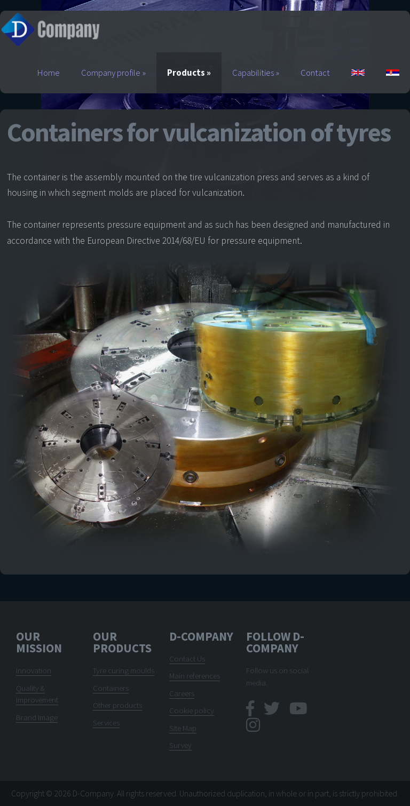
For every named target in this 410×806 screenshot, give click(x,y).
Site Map (182, 728)
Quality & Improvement (37, 694)
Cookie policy (191, 710)
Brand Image (37, 717)
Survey (180, 745)
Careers (181, 693)
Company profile (113, 72)
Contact (315, 72)
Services (106, 722)
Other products (117, 705)
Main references (194, 676)
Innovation (33, 670)
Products (189, 72)
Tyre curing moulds (123, 670)
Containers (111, 688)
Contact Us (187, 658)
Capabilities (255, 72)
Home (48, 72)
